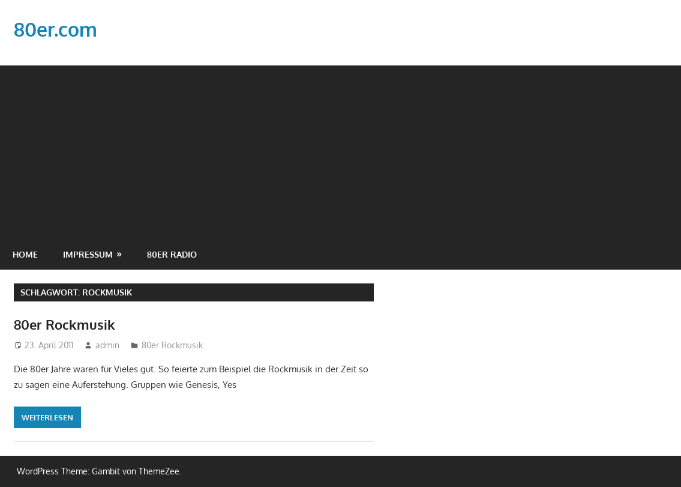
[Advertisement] (340, 149)
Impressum (88, 254)
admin (107, 345)
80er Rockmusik (64, 324)
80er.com (55, 29)
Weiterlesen (47, 417)
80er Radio (172, 254)
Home (25, 254)
